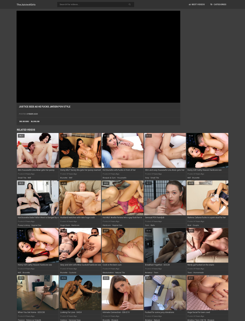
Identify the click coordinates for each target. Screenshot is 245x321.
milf (29, 178)
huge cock (65, 225)
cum (147, 225)
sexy (147, 178)
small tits (22, 178)
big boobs (24, 121)
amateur (148, 273)
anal (189, 225)
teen (156, 273)
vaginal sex (36, 225)
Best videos (197, 4)
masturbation (108, 273)
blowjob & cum (109, 178)
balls (153, 225)
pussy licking (24, 225)
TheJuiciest (26, 4)
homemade (198, 273)
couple (196, 225)
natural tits (120, 273)
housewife (121, 178)
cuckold (72, 273)
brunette (63, 178)
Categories (218, 4)
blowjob (35, 121)
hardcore (75, 225)
